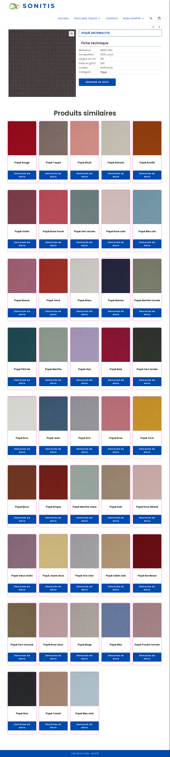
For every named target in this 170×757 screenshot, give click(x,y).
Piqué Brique (53, 510)
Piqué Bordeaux (147, 579)
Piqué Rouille (147, 162)
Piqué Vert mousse (22, 649)
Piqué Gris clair (84, 579)
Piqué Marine (116, 301)
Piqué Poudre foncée (147, 649)
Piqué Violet (22, 232)
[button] (71, 33)
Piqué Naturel (116, 162)
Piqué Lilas (84, 371)
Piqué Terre (53, 301)
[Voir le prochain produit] (159, 27)
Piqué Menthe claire (85, 510)
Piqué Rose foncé (53, 232)
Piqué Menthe (53, 371)
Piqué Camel (53, 718)
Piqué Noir (22, 718)
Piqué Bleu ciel (147, 232)
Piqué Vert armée (147, 371)
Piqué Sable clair (116, 579)
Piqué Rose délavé (147, 510)
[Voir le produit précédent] (153, 27)
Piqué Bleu (116, 649)
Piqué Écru (22, 440)
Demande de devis (99, 82)
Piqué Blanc (85, 301)
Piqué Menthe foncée (147, 301)
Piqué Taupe (53, 162)
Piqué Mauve (22, 301)
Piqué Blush (84, 162)
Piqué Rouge (22, 162)
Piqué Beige (85, 649)
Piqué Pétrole (22, 371)
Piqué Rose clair (116, 232)
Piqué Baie (116, 371)
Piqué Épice (22, 510)
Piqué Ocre (147, 440)
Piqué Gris (84, 440)
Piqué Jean (53, 440)
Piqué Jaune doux (53, 579)
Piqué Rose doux (53, 649)
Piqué (103, 72)
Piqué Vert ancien (84, 232)
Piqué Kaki (116, 510)
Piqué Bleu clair (84, 718)
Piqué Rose (116, 440)
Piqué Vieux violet (22, 579)
